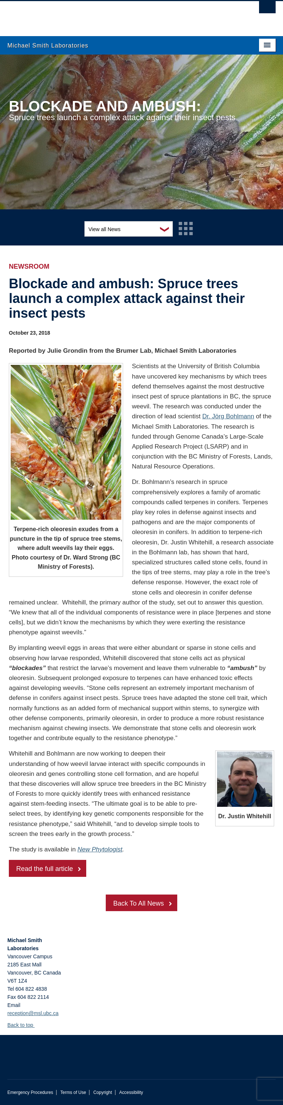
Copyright (102, 1092)
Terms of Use (73, 1092)
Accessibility (131, 1092)
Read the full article (44, 868)
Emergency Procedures (30, 1092)
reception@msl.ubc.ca (33, 1013)
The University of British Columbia (121, 15)
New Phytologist (99, 849)
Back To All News (138, 903)
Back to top (23, 1025)
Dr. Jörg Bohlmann (228, 416)
